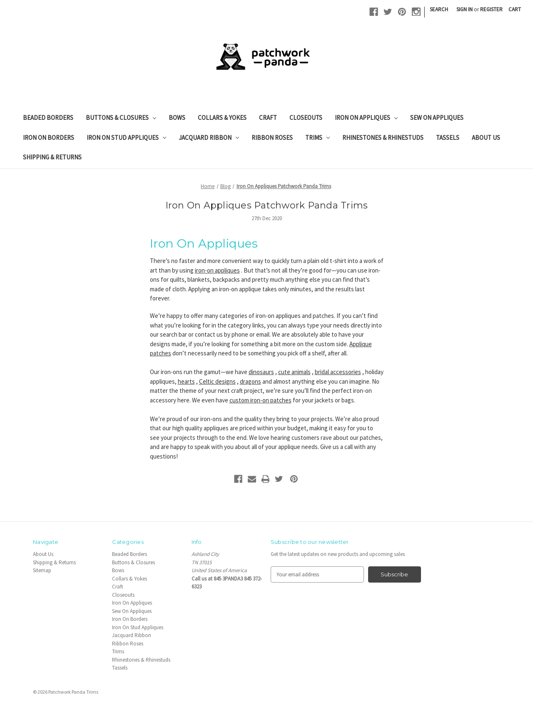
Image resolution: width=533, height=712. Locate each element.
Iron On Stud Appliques (126, 137)
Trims (317, 137)
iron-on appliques (217, 270)
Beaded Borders (48, 118)
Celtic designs (217, 381)
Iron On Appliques (366, 118)
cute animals (294, 372)
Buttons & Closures (121, 118)
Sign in (464, 9)
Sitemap (42, 570)
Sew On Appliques (436, 118)
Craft (268, 118)
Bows (177, 118)
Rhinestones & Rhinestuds (382, 137)
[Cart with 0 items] (514, 9)
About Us (486, 137)
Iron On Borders (48, 137)
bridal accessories (338, 372)
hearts (186, 381)
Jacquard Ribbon (209, 137)
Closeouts (305, 118)
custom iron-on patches (260, 400)
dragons (250, 381)
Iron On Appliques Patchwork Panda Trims (266, 205)
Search (439, 9)
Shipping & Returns (52, 157)
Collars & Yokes (222, 118)
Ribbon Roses (272, 137)
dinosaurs (261, 372)
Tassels (447, 137)
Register (491, 9)
